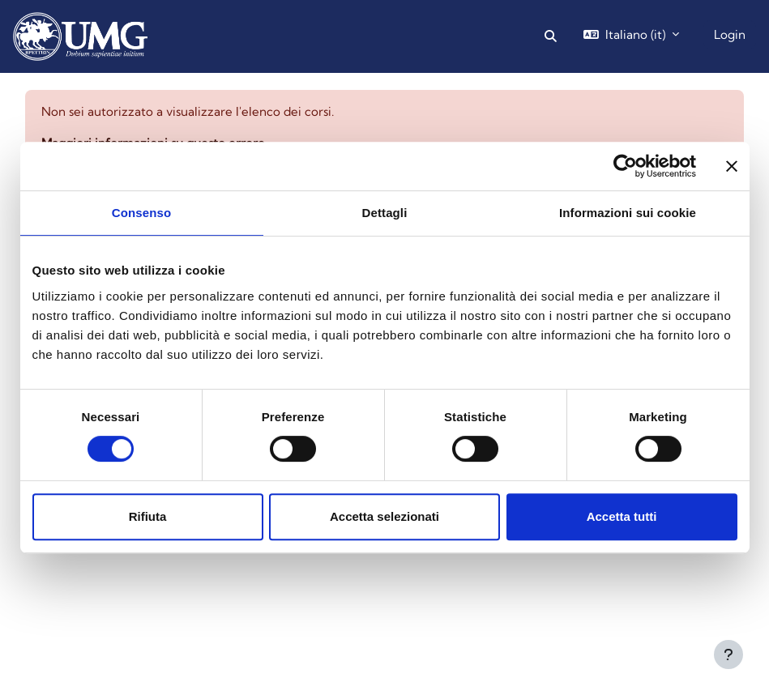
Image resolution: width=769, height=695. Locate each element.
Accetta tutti (622, 516)
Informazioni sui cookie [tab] (627, 213)
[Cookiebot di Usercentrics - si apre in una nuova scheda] (625, 166)
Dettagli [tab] (385, 213)
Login (730, 34)
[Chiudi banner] (731, 166)
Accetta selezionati (384, 516)
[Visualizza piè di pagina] (728, 654)
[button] (551, 36)
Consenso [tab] (141, 213)
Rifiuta (148, 516)
